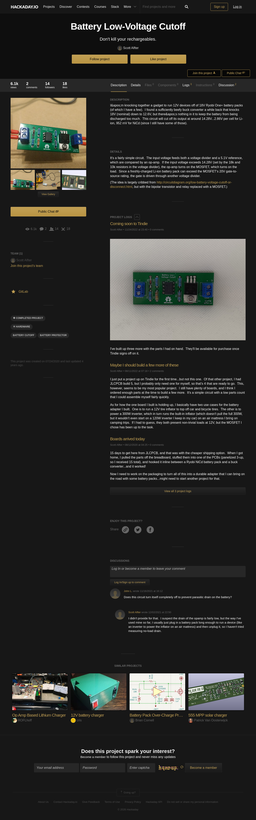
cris (76, 720)
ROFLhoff (22, 720)
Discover (66, 6)
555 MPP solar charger (208, 715)
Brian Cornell (142, 720)
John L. (128, 591)
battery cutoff (23, 335)
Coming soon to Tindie (130, 223)
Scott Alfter (128, 48)
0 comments (157, 229)
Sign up (219, 6)
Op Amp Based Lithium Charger (40, 715)
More (131, 6)
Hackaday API (154, 802)
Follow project (100, 59)
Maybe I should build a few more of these (146, 364)
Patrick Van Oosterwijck (208, 720)
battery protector (53, 335)
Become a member (93, 757)
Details (136, 85)
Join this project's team (27, 265)
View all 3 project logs (177, 491)
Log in (237, 6)
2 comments (157, 370)
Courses (100, 6)
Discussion (227, 85)
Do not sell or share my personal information (192, 802)
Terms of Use (112, 802)
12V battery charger (88, 715)
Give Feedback (91, 802)
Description (119, 85)
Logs (187, 85)
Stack (115, 6)
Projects (49, 6)
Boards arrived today (128, 438)
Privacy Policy (133, 802)
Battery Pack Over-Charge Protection (162, 715)
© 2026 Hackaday (128, 810)
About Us (43, 802)
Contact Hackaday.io (65, 802)
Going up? (128, 793)
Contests (83, 6)
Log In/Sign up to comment (129, 582)
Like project (158, 59)
